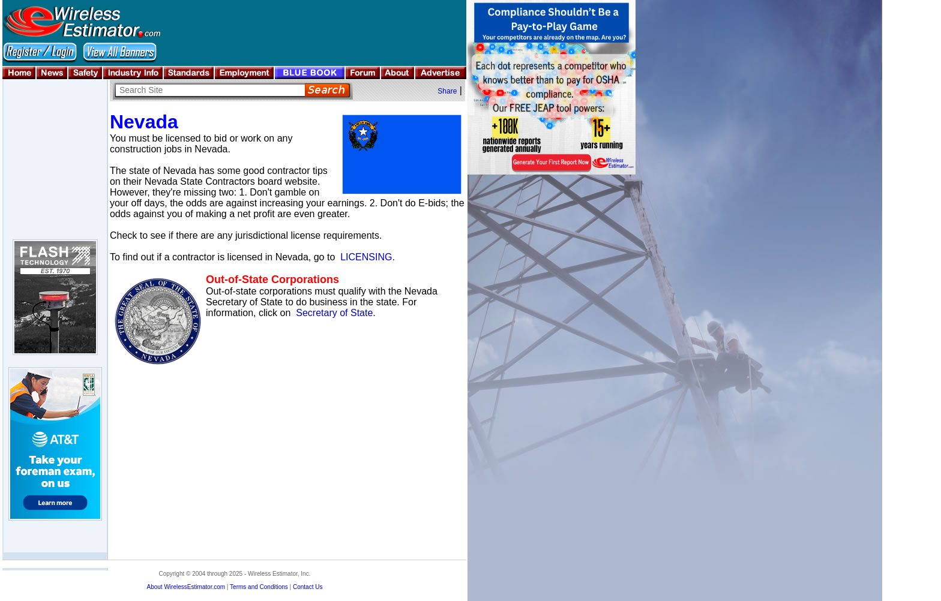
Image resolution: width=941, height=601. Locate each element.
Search (327, 90)
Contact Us (307, 587)
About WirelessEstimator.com (185, 587)
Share (447, 91)
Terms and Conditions (259, 587)
